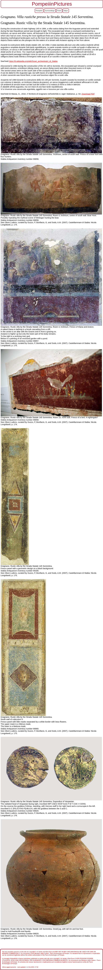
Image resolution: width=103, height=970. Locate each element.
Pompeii (39, 11)
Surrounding (50, 11)
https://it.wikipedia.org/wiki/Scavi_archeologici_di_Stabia (33, 61)
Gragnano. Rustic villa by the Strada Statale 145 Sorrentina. (27, 417)
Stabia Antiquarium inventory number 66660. (20, 729)
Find (59, 11)
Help (66, 11)
